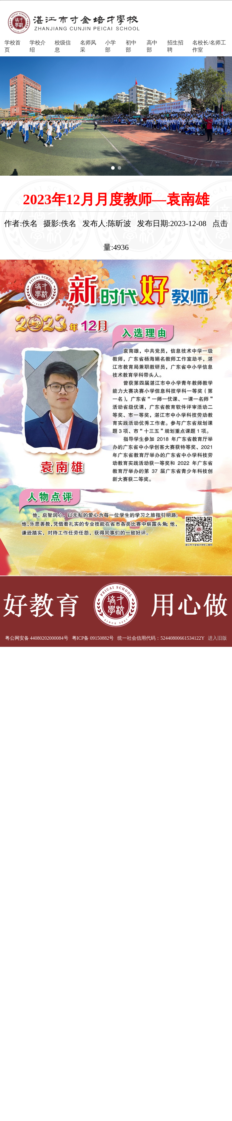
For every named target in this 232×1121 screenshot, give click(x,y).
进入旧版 (217, 638)
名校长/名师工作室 (209, 46)
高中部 (152, 46)
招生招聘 (175, 46)
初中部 (131, 46)
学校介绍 (38, 46)
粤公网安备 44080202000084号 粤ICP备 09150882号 (59, 638)
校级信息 (63, 46)
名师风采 (88, 46)
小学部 (110, 46)
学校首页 (12, 46)
